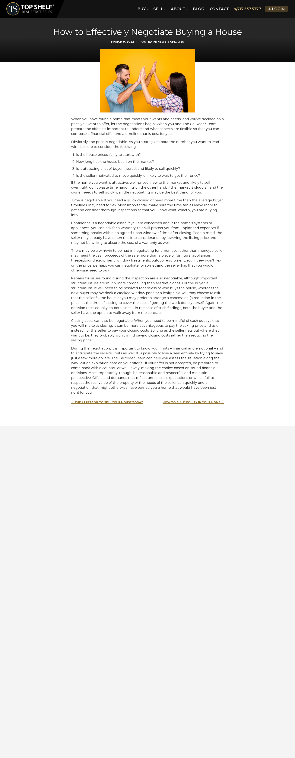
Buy (141, 9)
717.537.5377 (247, 9)
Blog (198, 9)
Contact (219, 9)
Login (276, 9)
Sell (158, 9)
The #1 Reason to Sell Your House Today (109, 402)
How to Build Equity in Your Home (191, 402)
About (178, 9)
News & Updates (170, 41)
